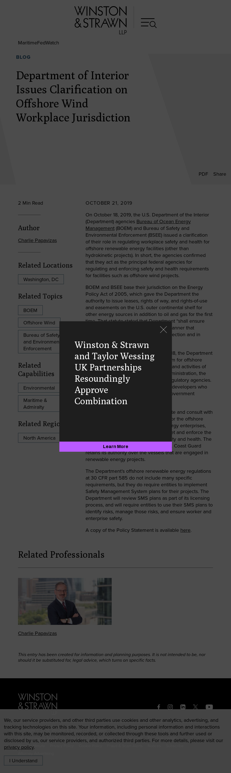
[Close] (163, 330)
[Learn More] (115, 447)
